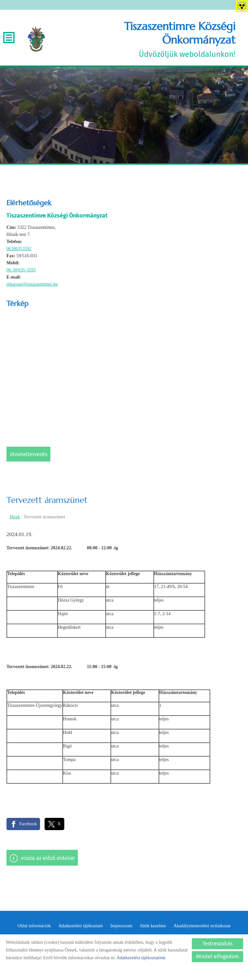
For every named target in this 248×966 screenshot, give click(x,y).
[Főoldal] (36, 39)
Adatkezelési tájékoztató (80, 926)
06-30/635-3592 (21, 270)
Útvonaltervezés (28, 455)
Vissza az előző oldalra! (48, 859)
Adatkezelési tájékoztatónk (141, 957)
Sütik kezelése (153, 926)
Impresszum (121, 926)
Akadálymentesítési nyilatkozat (202, 926)
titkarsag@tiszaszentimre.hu (32, 284)
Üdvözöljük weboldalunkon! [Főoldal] (143, 39)
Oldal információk (34, 926)
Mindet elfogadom (217, 956)
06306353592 (18, 249)
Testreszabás (217, 944)
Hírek (15, 517)
